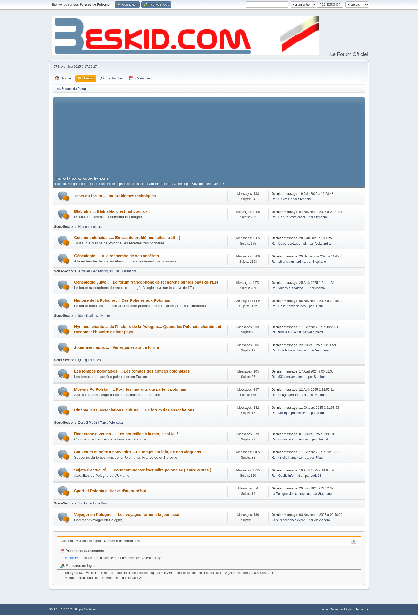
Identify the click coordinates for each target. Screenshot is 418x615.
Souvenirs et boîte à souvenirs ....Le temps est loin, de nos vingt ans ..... (141, 452)
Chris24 (137, 578)
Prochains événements (82, 551)
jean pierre (316, 332)
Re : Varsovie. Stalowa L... (290, 288)
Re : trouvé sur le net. (286, 332)
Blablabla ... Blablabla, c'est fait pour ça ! (112, 211)
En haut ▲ (362, 609)
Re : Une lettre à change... (290, 350)
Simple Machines (85, 609)
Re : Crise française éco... (289, 306)
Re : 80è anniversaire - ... (289, 377)
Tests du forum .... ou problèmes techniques (115, 196)
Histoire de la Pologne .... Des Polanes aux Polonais (122, 300)
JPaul (319, 306)
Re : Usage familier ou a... (289, 395)
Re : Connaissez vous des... (291, 439)
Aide (325, 609)
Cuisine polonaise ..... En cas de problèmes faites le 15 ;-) (127, 238)
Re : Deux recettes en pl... (289, 243)
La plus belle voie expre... (289, 520)
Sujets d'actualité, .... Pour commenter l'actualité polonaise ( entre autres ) (142, 470)
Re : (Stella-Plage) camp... (290, 457)
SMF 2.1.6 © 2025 (61, 609)
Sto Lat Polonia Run (92, 503)
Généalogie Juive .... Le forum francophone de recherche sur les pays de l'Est (146, 282)
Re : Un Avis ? (281, 199)
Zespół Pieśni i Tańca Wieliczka (100, 422)
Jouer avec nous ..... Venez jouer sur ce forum (116, 347)
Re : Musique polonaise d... (290, 413)
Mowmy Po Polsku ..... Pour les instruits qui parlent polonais (130, 389)
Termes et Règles (341, 609)
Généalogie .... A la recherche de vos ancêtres (116, 256)
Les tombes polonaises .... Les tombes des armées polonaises (132, 371)
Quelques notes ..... (92, 360)
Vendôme (322, 350)
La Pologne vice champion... (291, 494)
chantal (320, 288)
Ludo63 (316, 476)
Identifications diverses (94, 316)
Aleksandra (323, 243)
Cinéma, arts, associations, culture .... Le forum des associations (134, 410)
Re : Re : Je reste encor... (289, 217)
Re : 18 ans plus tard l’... (288, 262)
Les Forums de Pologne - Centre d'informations (101, 541)
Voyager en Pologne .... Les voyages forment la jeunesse (126, 514)
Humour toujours (90, 227)
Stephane (305, 199)
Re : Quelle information (288, 476)
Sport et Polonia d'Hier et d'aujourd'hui (110, 491)
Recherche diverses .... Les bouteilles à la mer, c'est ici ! (126, 434)
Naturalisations (126, 271)
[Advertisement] (209, 134)
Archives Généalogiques (96, 271)
